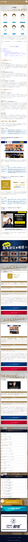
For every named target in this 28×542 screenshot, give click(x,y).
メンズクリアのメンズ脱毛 (7, 436)
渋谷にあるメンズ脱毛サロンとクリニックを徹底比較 (9, 485)
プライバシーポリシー (14, 537)
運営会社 (19, 537)
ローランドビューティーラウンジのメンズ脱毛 (8, 434)
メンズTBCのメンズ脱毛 (6, 465)
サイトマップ (9, 537)
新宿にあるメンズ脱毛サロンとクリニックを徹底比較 (9, 482)
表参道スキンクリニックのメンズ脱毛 (8, 459)
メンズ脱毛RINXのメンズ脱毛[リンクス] (7, 439)
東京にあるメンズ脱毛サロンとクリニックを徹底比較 (7, 479)
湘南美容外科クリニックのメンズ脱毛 (8, 456)
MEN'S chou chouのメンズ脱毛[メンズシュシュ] (7, 445)
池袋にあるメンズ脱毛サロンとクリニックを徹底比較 (9, 488)
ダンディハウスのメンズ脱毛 (7, 448)
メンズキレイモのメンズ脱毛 (7, 442)
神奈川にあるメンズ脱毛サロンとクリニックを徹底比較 (8, 494)
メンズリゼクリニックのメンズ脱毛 (8, 453)
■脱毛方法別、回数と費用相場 (6, 51)
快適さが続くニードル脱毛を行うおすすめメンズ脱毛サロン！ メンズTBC (13, 55)
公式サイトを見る (14, 312)
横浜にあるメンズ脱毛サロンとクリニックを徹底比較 (9, 496)
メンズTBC (3, 209)
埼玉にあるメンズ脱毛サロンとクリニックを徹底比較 (7, 491)
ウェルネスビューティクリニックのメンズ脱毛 (8, 468)
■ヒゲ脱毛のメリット (5, 48)
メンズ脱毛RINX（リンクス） (6, 177)
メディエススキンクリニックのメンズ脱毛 (7, 462)
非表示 (17, 46)
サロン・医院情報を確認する (14, 364)
